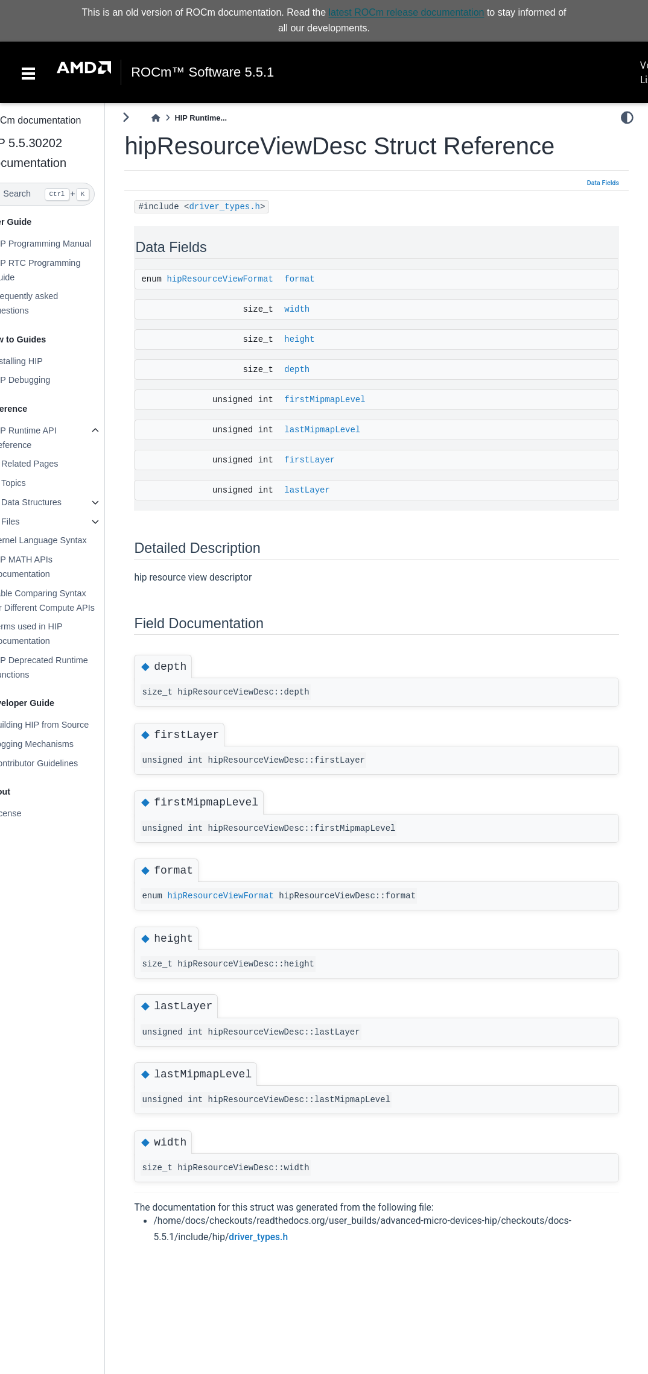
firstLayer (334, 460)
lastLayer (332, 490)
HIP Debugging (45, 380)
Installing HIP (41, 361)
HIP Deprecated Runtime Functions (64, 667)
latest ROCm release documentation (406, 12)
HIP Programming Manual (65, 243)
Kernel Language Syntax (63, 540)
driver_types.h (249, 207)
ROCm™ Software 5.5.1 (202, 72)
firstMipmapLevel (349, 400)
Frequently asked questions (49, 303)
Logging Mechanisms (57, 744)
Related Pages (53, 463)
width (321, 309)
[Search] (64, 194)
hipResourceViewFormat (244, 279)
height (324, 339)
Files (34, 521)
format (324, 279)
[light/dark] (627, 117)
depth (321, 369)
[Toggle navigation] (28, 72)
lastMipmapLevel (347, 430)
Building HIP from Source (64, 725)
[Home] (180, 118)
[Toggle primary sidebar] (150, 117)
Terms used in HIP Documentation (51, 634)
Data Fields (603, 183)
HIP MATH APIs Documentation (46, 567)
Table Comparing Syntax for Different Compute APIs (67, 600)
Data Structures (55, 502)
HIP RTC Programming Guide (60, 270)
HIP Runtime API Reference (48, 438)
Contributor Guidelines (59, 763)
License (31, 813)
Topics (37, 483)
